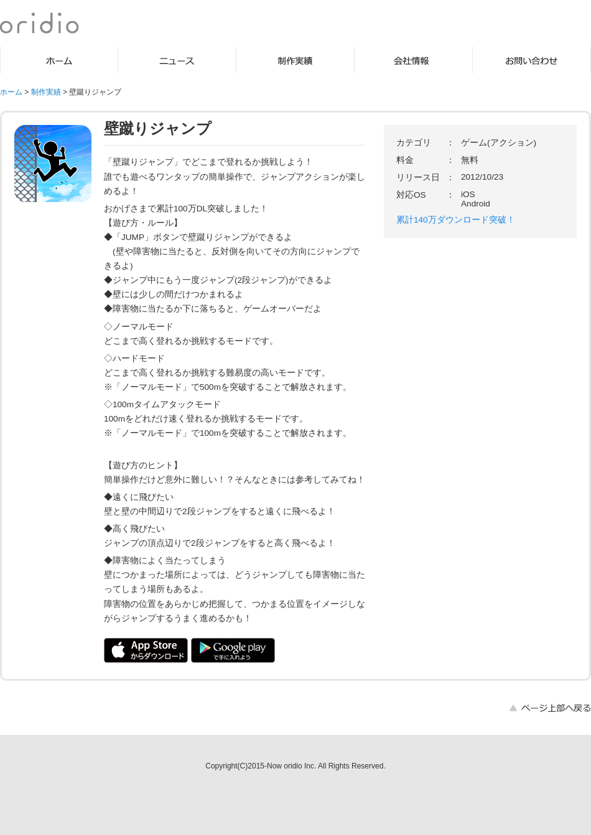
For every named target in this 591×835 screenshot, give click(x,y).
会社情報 (414, 60)
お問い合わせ (532, 60)
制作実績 (295, 60)
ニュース (177, 60)
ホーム (59, 60)
